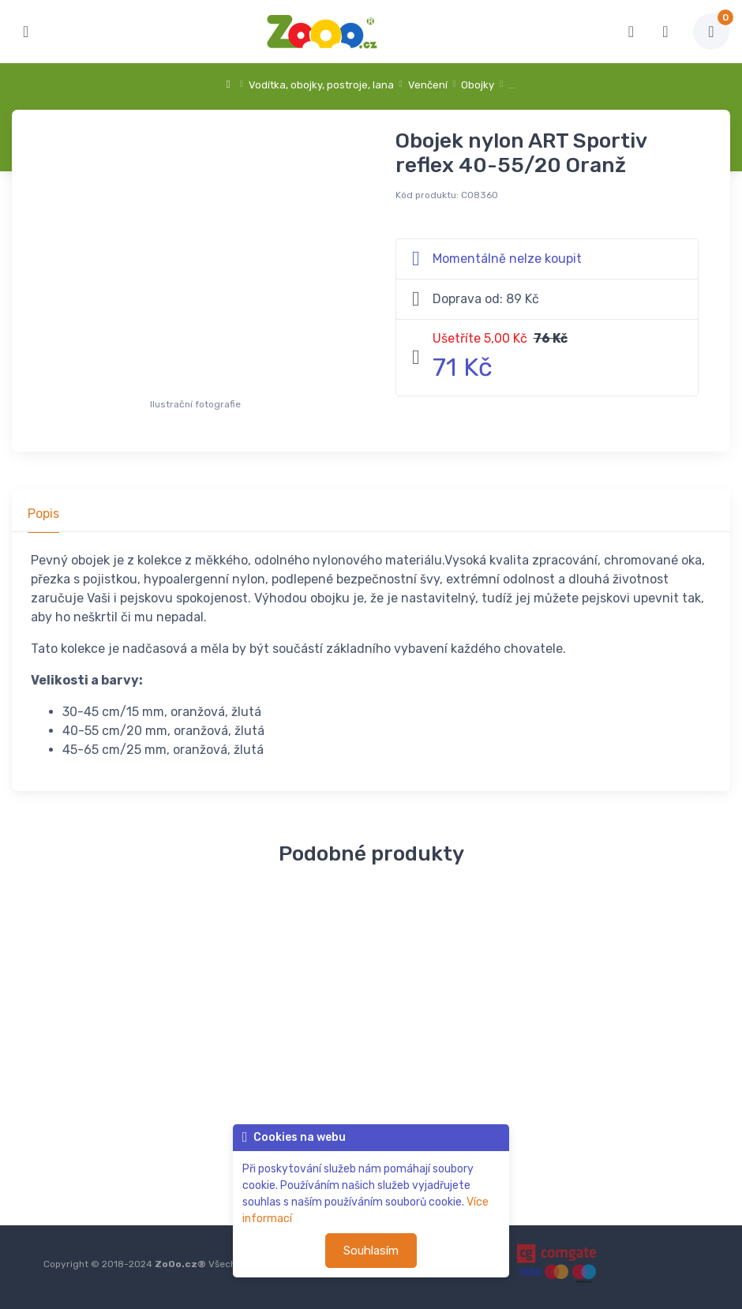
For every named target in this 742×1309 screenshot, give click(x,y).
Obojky (477, 85)
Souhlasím (371, 1250)
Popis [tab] (43, 513)
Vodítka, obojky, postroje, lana (321, 85)
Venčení (428, 85)
